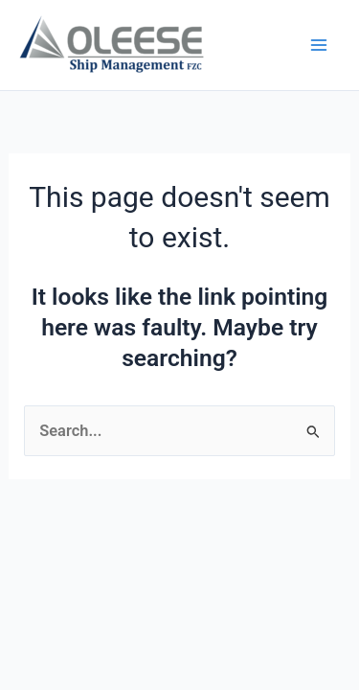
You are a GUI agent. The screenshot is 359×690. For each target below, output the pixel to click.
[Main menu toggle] (318, 45)
